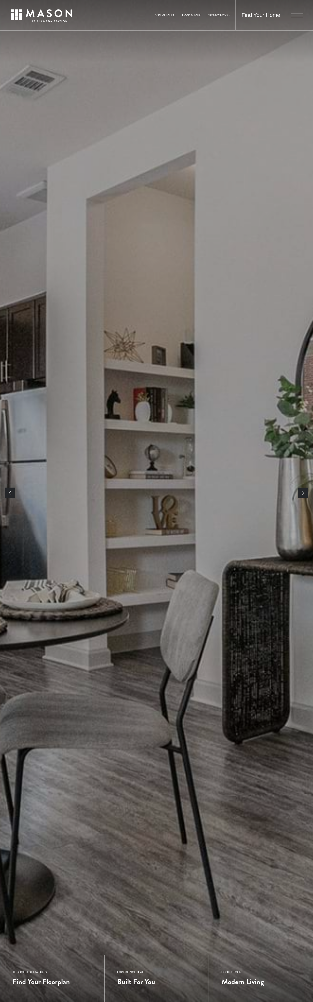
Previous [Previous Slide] (10, 493)
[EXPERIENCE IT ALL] (156, 978)
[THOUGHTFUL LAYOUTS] (52, 978)
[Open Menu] (297, 15)
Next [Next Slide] (303, 493)
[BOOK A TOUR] (261, 978)
